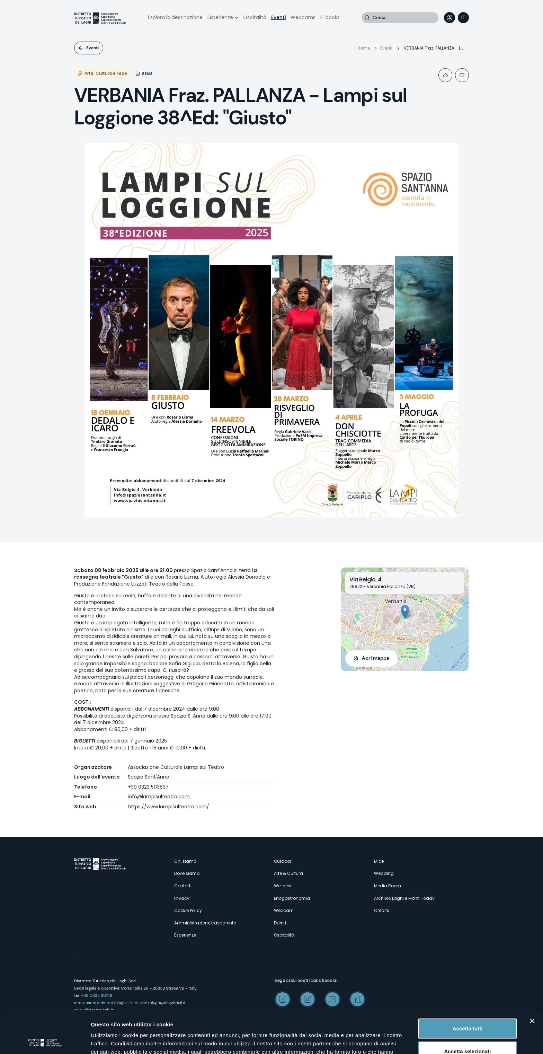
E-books (330, 17)
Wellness (283, 886)
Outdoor (282, 861)
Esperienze (220, 17)
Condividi (445, 75)
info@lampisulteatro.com (159, 796)
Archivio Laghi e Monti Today (404, 898)
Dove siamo (186, 873)
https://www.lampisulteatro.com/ (168, 806)
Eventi (278, 17)
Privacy (181, 898)
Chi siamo (185, 861)
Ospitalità (254, 17)
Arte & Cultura (288, 873)
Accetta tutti (468, 986)
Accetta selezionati (467, 1009)
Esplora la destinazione (175, 17)
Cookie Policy (188, 910)
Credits (381, 910)
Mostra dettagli (364, 1040)
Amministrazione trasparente (205, 923)
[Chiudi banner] (532, 978)
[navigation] (463, 17)
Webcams (303, 17)
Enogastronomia (292, 898)
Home (363, 48)
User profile (449, 17)
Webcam (284, 910)
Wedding (384, 873)
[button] (405, 612)
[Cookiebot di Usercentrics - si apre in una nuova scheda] (45, 1040)
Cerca (367, 17)
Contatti (183, 886)
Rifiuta (468, 1031)
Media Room (387, 886)
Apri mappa (375, 658)
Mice (379, 861)
